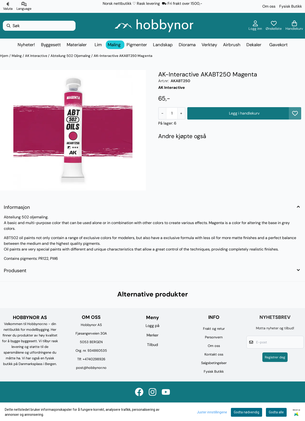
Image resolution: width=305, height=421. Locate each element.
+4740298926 (94, 359)
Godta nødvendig (246, 412)
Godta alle (276, 412)
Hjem (4, 56)
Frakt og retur (214, 328)
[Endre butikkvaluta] (8, 6)
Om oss (268, 6)
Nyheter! (26, 45)
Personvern (214, 337)
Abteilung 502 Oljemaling (71, 56)
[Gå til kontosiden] (255, 26)
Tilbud (152, 344)
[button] (295, 113)
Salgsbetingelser (214, 363)
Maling (17, 56)
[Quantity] (171, 113)
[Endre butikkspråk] (24, 6)
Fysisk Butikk (290, 6)
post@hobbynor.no (91, 368)
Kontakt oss (213, 354)
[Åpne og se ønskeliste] (274, 26)
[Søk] (39, 26)
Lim (98, 45)
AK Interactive (36, 56)
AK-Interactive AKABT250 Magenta (123, 56)
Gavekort (278, 45)
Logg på (152, 325)
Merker (152, 335)
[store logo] (153, 25)
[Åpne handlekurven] (294, 26)
